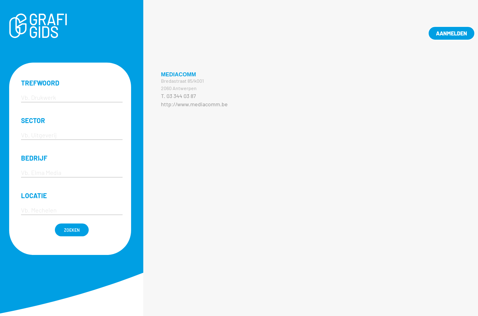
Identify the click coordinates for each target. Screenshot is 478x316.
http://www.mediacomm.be (194, 104)
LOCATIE (34, 195)
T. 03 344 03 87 (178, 96)
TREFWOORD (40, 82)
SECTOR (33, 120)
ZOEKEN (72, 230)
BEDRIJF (34, 157)
